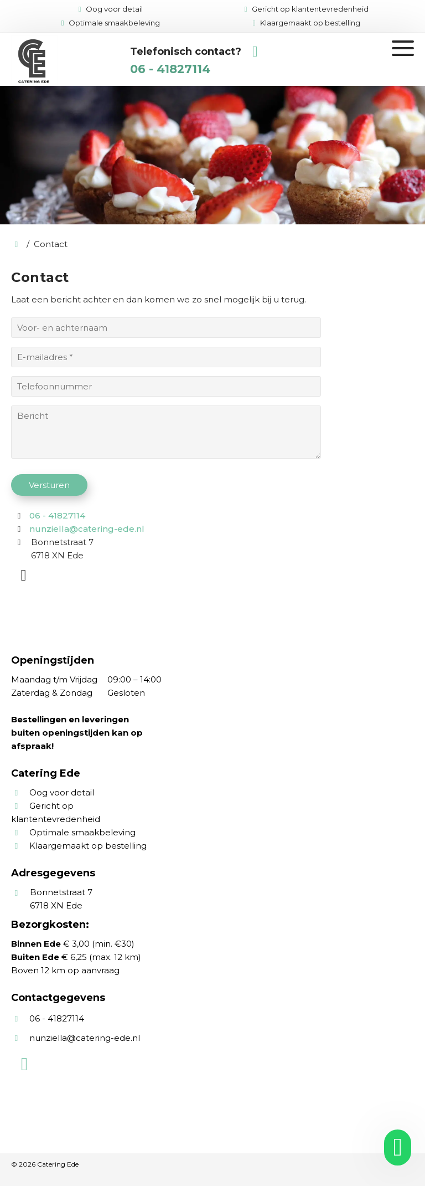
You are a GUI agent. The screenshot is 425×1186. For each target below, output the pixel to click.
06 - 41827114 (170, 69)
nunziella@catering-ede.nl (86, 528)
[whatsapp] (394, 1147)
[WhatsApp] (25, 577)
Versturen (49, 485)
